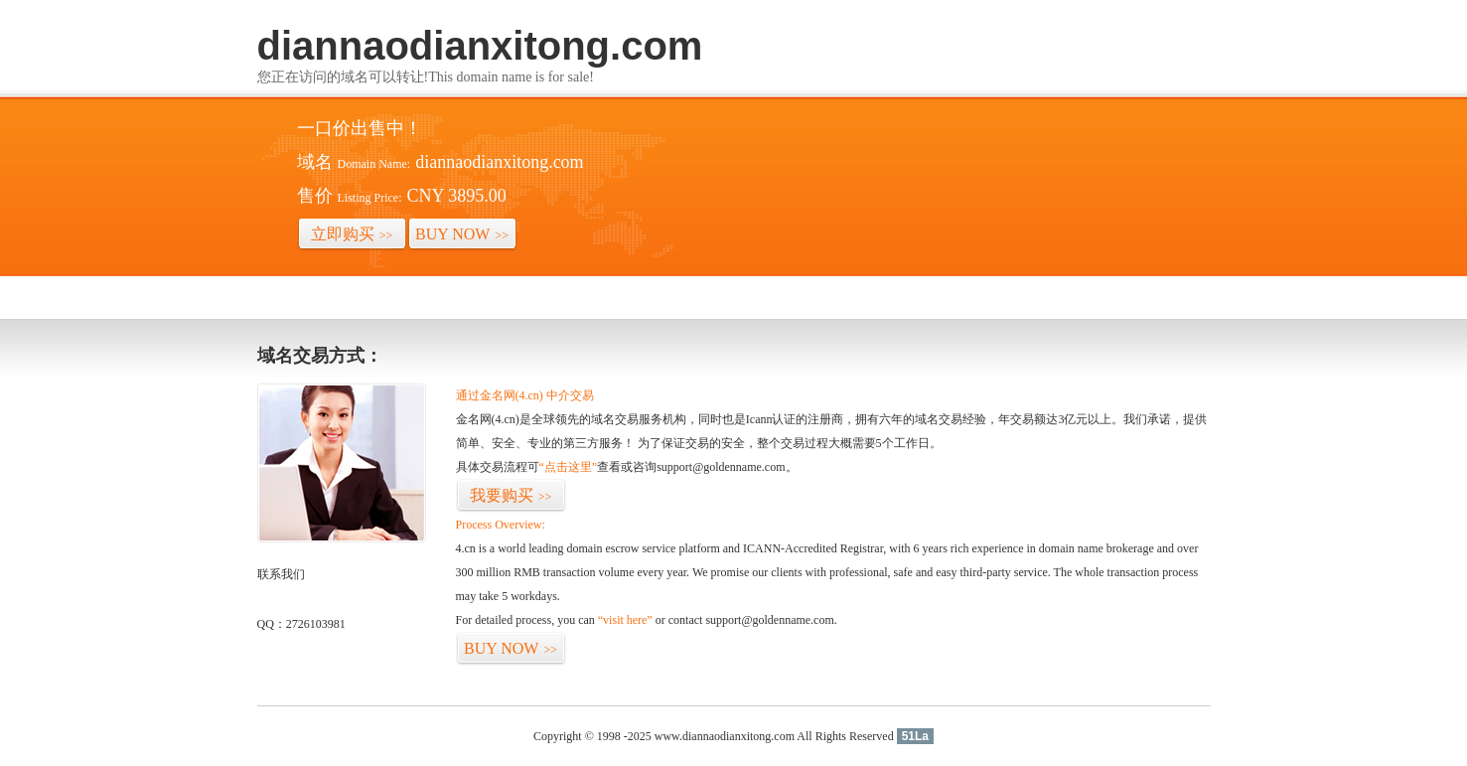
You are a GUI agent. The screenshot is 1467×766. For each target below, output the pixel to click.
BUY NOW (462, 234)
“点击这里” (568, 467)
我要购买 (511, 495)
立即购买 (352, 234)
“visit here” (625, 620)
